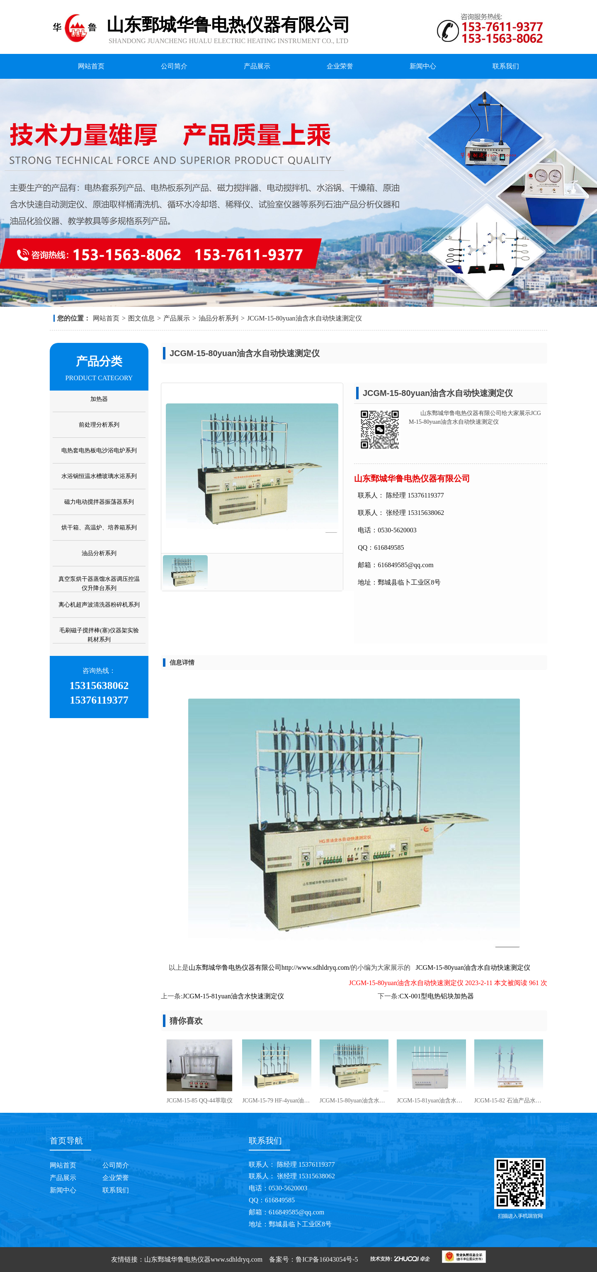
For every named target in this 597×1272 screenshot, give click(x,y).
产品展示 (257, 66)
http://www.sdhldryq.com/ (316, 967)
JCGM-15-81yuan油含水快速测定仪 (233, 996)
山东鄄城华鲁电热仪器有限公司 (235, 967)
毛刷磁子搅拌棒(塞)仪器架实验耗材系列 (98, 635)
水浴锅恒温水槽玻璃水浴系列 (99, 476)
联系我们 (506, 66)
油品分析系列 (218, 318)
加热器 (99, 399)
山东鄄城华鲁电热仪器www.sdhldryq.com (203, 1259)
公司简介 (174, 66)
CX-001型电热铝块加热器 (437, 996)
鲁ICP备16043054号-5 (327, 1259)
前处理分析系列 (99, 425)
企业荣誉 (340, 66)
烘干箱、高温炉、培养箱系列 (99, 527)
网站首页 (91, 66)
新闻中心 (423, 66)
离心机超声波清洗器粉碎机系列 (99, 605)
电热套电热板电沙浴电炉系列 (99, 450)
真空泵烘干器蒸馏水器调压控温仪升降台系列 (99, 583)
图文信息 (141, 318)
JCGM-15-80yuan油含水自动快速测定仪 (304, 318)
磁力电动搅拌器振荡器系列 (99, 502)
